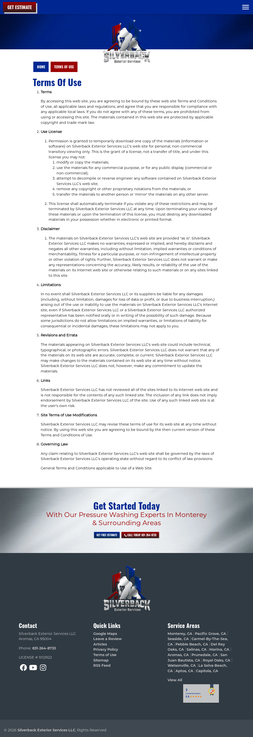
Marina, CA (219, 649)
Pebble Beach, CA (191, 644)
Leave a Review (107, 639)
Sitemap (101, 660)
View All (175, 680)
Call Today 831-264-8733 (132, 535)
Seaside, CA (178, 639)
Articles (100, 644)
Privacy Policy (105, 649)
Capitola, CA (207, 671)
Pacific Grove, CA (210, 633)
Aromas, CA (178, 655)
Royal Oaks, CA (216, 660)
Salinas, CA (197, 649)
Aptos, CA (184, 671)
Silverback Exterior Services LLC (46, 730)
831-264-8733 (44, 648)
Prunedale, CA (205, 655)
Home (41, 66)
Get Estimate (19, 7)
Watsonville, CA (182, 665)
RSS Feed (102, 665)
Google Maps (105, 633)
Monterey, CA (180, 633)
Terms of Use (64, 66)
